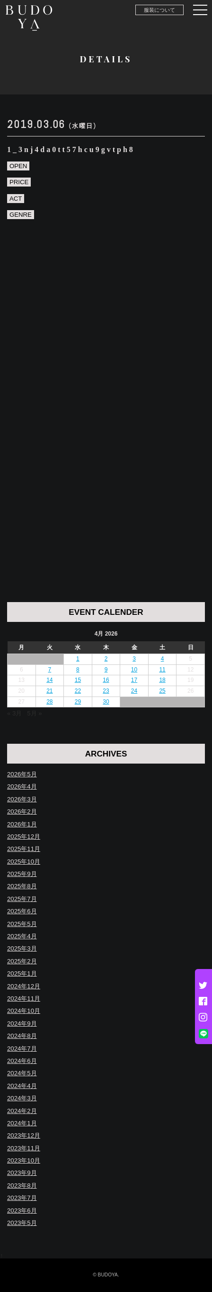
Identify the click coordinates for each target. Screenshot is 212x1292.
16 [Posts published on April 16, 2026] (106, 680)
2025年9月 (22, 873)
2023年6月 (22, 1210)
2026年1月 (22, 824)
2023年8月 (22, 1185)
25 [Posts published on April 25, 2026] (162, 691)
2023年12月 (23, 1135)
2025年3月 (22, 948)
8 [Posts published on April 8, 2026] (78, 669)
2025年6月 (22, 911)
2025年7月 (22, 898)
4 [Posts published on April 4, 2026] (162, 658)
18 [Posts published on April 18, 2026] (162, 680)
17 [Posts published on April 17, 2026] (134, 680)
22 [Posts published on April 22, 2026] (78, 691)
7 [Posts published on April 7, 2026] (50, 669)
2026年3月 (22, 799)
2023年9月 (22, 1172)
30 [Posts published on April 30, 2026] (106, 701)
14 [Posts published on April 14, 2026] (49, 680)
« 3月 (14, 713)
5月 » (34, 713)
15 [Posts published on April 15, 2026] (78, 680)
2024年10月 (23, 1010)
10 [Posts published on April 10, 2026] (134, 669)
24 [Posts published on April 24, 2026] (134, 691)
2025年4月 (22, 936)
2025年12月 (23, 836)
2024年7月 (22, 1048)
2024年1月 (22, 1123)
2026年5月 (22, 774)
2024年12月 (23, 986)
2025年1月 (22, 973)
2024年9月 (22, 1023)
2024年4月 (22, 1085)
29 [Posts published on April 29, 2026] (78, 701)
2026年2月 (22, 811)
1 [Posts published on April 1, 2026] (78, 658)
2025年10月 (23, 861)
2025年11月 (23, 848)
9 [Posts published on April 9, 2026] (106, 669)
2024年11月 (23, 998)
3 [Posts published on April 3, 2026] (134, 658)
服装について (159, 10)
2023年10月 (23, 1160)
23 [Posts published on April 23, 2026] (106, 691)
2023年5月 (22, 1222)
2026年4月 (22, 786)
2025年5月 (22, 923)
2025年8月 (22, 886)
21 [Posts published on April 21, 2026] (49, 691)
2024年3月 (22, 1098)
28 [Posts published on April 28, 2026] (49, 701)
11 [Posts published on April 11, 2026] (162, 669)
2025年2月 (22, 961)
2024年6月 (22, 1060)
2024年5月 (22, 1073)
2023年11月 (23, 1148)
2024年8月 (22, 1035)
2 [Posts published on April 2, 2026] (106, 658)
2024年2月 (22, 1110)
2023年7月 (22, 1197)
